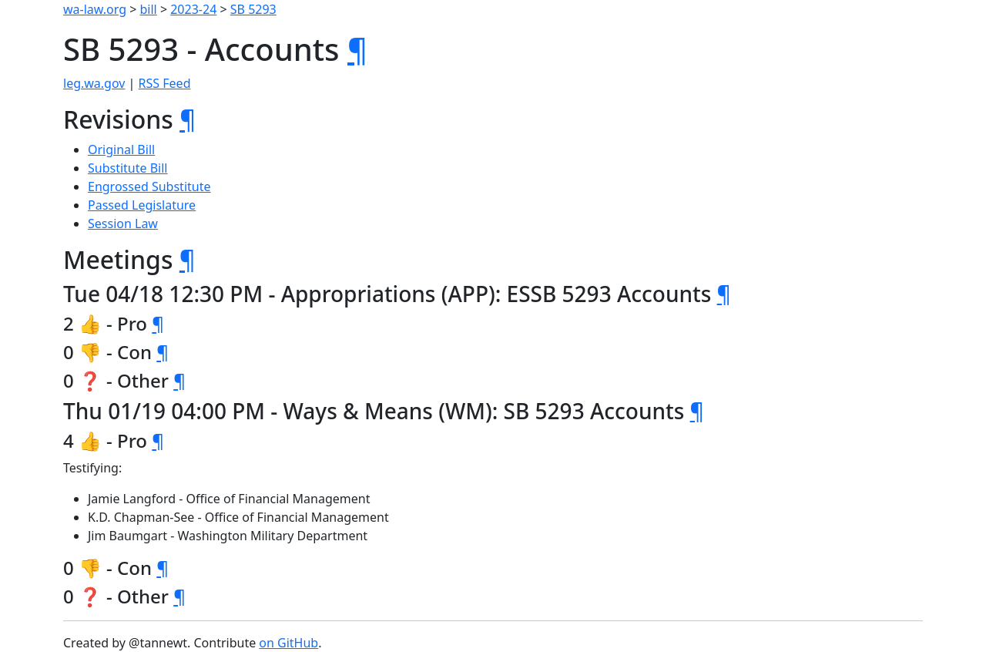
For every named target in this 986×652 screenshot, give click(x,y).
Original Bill (121, 149)
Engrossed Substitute (149, 186)
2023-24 (193, 9)
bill (148, 9)
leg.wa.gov (94, 83)
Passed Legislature (142, 205)
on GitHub (288, 642)
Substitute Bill (128, 168)
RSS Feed (165, 83)
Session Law (123, 223)
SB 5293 (253, 9)
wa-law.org (94, 9)
